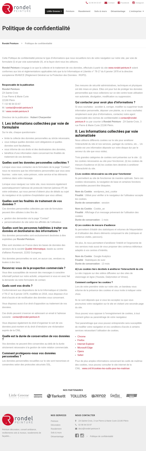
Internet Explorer (85, 344)
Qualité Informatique (35, 249)
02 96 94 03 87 (95, 3)
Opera (80, 351)
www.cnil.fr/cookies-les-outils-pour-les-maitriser (106, 368)
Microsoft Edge (85, 347)
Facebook (125, 3)
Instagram (140, 3)
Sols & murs (100, 11)
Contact (111, 3)
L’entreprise (135, 11)
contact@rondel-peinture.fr (19, 107)
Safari (80, 355)
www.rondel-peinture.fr (119, 68)
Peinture (70, 11)
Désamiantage (118, 11)
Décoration (55, 425)
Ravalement (84, 11)
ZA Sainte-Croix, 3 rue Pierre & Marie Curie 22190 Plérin (103, 421)
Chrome (81, 336)
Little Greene (54, 11)
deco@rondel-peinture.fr (89, 428)
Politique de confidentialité (101, 436)
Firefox (80, 340)
